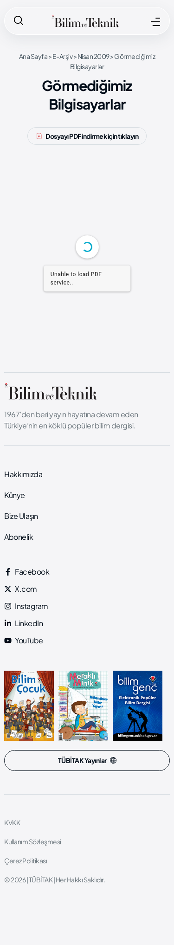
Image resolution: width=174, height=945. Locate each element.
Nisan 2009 (93, 56)
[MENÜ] (155, 21)
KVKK (12, 822)
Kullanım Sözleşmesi (32, 841)
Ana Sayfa (33, 56)
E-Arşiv (62, 56)
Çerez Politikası (25, 860)
